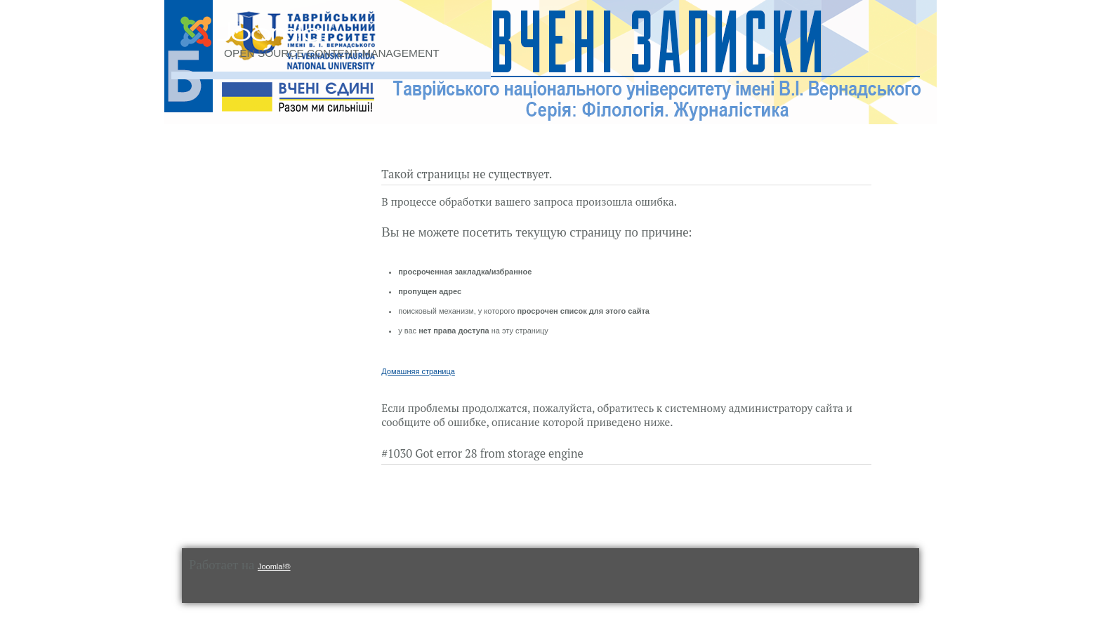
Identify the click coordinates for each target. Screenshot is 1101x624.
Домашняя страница (418, 371)
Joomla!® (274, 566)
